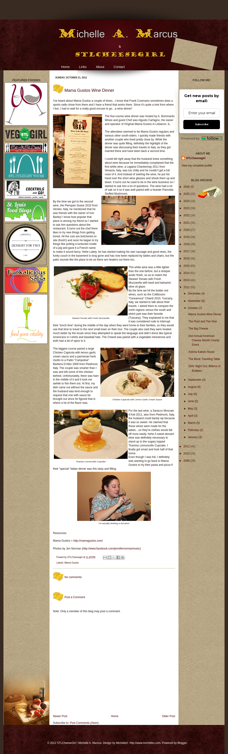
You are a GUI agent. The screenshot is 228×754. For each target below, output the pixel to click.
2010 (187, 453)
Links (83, 67)
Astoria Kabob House (201, 351)
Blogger (182, 743)
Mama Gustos (71, 562)
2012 (187, 287)
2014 (187, 273)
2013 (187, 280)
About (100, 67)
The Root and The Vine (202, 321)
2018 (187, 244)
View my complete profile (196, 165)
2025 (187, 194)
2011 (187, 446)
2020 (187, 230)
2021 (187, 222)
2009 (187, 460)
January (193, 437)
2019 (187, 237)
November (195, 301)
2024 (187, 201)
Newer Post (60, 716)
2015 (187, 265)
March (192, 422)
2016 (187, 258)
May (191, 408)
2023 (187, 208)
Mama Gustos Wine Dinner (205, 314)
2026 (187, 186)
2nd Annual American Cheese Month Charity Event (203, 340)
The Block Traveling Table (204, 359)
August (192, 387)
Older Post (168, 716)
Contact (119, 67)
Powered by (201, 138)
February (194, 430)
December (195, 293)
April (191, 415)
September (195, 379)
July (191, 394)
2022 (187, 215)
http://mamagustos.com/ (88, 540)
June (191, 401)
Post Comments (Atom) (84, 722)
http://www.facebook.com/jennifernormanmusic (111, 548)
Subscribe (201, 124)
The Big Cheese (198, 328)
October (193, 308)
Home (65, 67)
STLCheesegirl (75, 557)
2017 (187, 251)
